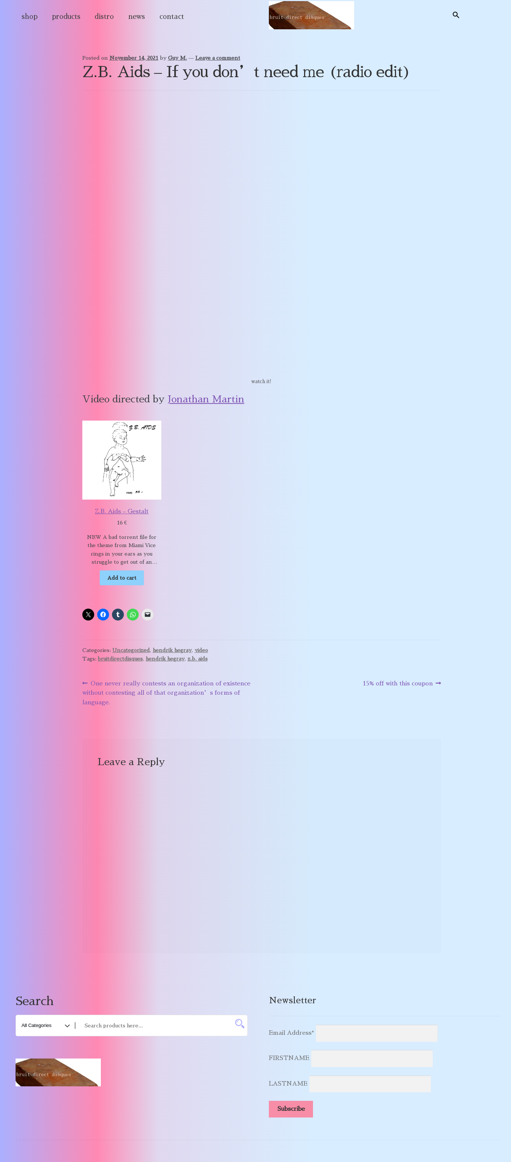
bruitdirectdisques (120, 658)
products (66, 16)
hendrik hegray (172, 650)
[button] (456, 15)
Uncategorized (131, 650)
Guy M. (177, 57)
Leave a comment (217, 57)
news (136, 16)
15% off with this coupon (398, 684)
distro (104, 16)
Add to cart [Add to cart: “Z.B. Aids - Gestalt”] (121, 577)
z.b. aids (198, 658)
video (201, 650)
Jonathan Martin (206, 399)
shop (29, 16)
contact (171, 16)
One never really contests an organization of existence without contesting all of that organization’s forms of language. (166, 692)
